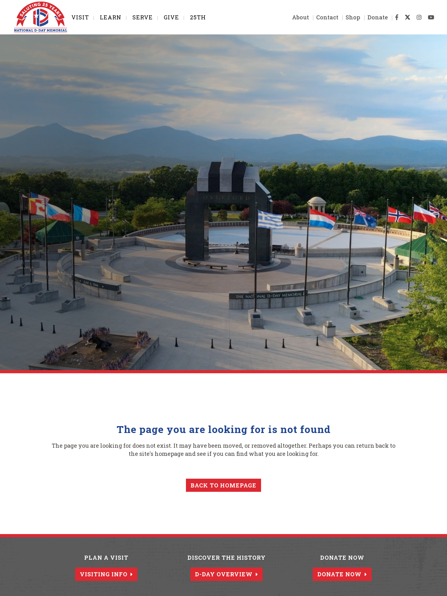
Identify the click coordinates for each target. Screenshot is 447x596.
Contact (323, 17)
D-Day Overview (226, 574)
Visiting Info (106, 574)
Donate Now (342, 574)
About (296, 17)
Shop (349, 17)
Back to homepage (223, 485)
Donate (374, 17)
